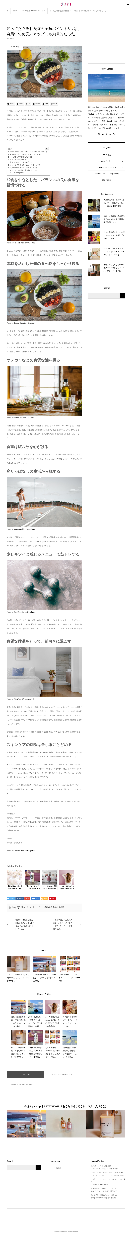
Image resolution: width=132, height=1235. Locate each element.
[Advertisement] (106, 41)
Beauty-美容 (16, 907)
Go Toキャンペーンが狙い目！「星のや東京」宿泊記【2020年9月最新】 (105, 1167)
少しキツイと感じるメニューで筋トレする (25, 165)
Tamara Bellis (19, 529)
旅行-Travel (106, 180)
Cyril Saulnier (19, 612)
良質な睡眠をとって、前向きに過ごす (23, 168)
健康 (50, 907)
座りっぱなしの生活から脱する (21, 162)
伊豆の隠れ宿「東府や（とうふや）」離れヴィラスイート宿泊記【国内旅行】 (104, 1190)
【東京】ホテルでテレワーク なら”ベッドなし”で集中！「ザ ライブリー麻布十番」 (108, 1181)
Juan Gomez (19, 418)
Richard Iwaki (19, 243)
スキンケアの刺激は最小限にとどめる (23, 170)
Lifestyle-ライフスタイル (106, 167)
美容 (62, 907)
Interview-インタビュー (107, 161)
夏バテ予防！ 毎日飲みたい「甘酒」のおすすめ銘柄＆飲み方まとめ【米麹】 (104, 1196)
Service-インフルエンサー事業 (107, 174)
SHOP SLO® (19, 699)
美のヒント (56, 907)
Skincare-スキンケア (27, 907)
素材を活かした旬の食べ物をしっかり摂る (25, 154)
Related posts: (18, 173)
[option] (26, 1123)
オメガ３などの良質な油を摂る (21, 157)
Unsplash (31, 243)
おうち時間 (44, 907)
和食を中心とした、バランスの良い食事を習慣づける (29, 152)
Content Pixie (19, 851)
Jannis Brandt (19, 323)
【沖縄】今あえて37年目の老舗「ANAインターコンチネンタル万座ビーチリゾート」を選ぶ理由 (107, 1174)
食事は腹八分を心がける (19, 160)
